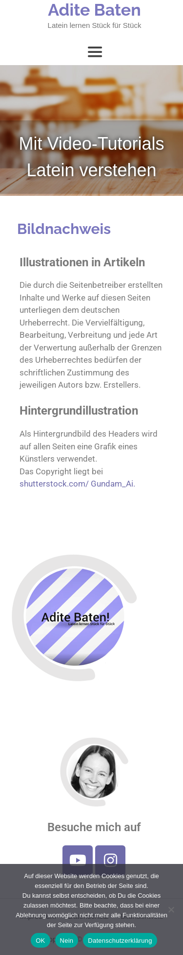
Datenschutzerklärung (120, 940)
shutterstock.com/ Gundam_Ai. (77, 484)
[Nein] (171, 909)
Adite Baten (94, 10)
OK (40, 940)
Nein (67, 940)
